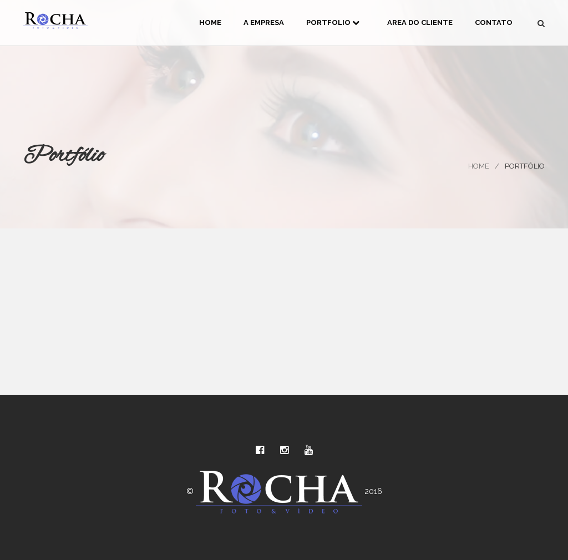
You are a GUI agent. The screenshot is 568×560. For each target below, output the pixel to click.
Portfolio (332, 22)
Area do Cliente (420, 22)
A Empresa (264, 22)
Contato (494, 22)
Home (210, 22)
